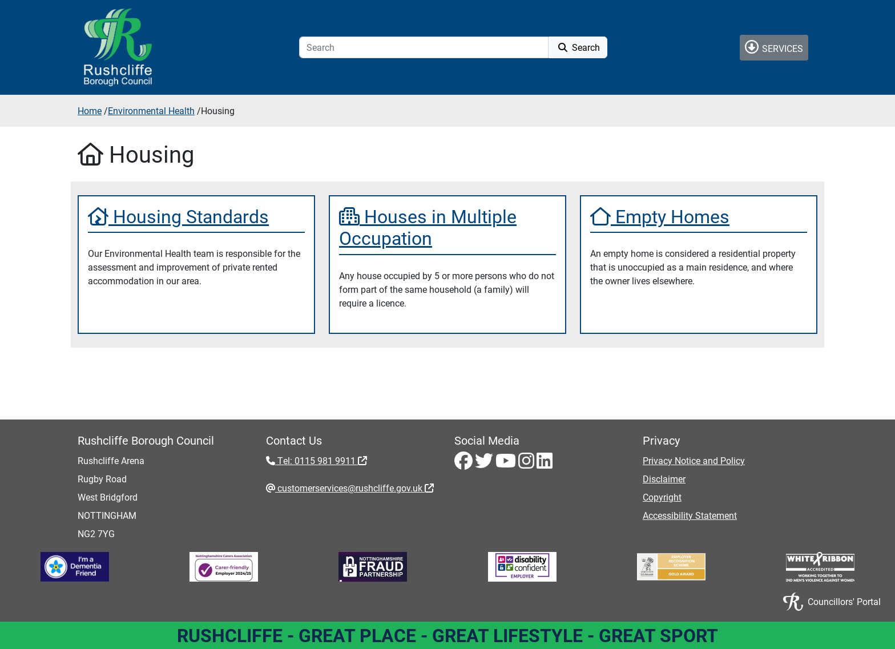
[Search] (424, 47)
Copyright (662, 497)
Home (90, 110)
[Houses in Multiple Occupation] (447, 227)
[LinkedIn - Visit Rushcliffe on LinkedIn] (545, 464)
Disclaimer (664, 479)
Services (774, 47)
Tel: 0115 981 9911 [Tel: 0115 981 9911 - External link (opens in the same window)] (321, 460)
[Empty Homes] (698, 216)
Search (578, 47)
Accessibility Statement (690, 515)
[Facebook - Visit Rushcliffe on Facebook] (464, 464)
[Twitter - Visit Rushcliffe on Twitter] (485, 464)
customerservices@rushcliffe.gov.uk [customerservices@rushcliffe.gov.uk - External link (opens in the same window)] (354, 488)
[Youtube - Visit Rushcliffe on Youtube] (506, 464)
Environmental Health (151, 110)
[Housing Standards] (196, 216)
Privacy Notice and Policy (694, 460)
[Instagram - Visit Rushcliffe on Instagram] (527, 464)
